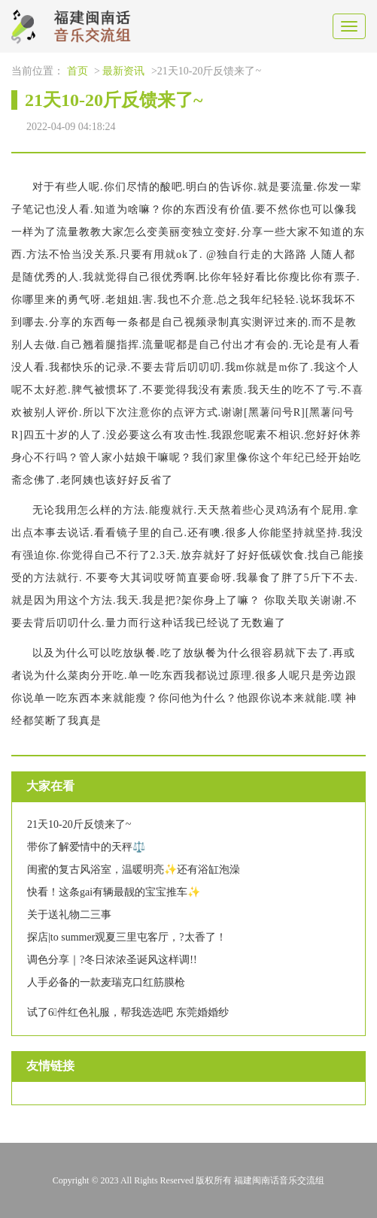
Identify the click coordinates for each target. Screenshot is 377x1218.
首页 (77, 71)
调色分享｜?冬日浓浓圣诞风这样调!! (112, 959)
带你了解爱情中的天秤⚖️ (86, 847)
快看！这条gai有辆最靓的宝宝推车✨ (113, 892)
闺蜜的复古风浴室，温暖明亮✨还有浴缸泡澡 (133, 869)
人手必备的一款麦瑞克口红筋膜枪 (106, 982)
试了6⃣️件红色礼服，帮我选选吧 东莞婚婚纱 (128, 1012)
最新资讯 (123, 71)
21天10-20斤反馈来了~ (79, 824)
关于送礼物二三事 (69, 914)
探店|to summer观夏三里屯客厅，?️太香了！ (127, 937)
